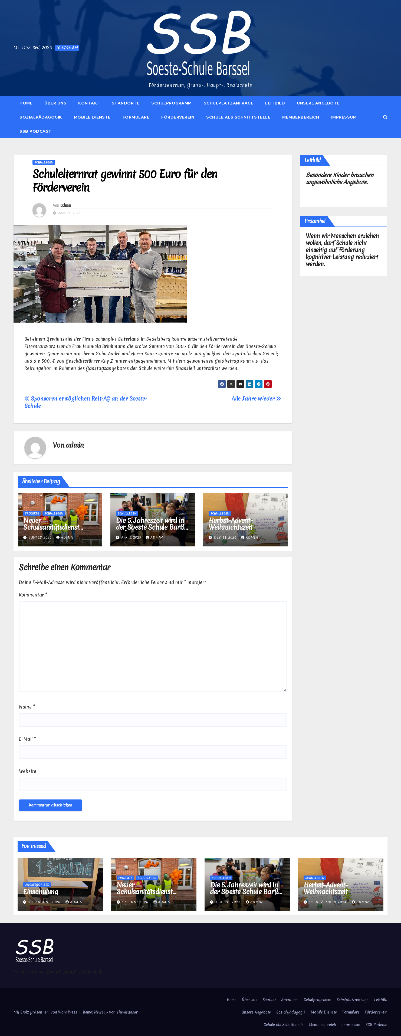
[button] (385, 117)
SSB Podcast (35, 131)
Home (25, 103)
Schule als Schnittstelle (238, 117)
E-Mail (27, 739)
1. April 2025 (228, 902)
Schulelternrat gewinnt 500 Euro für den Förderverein (124, 181)
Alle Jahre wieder (256, 398)
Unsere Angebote (318, 103)
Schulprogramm (171, 103)
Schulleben (43, 162)
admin (65, 205)
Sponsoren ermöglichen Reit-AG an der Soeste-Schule (85, 402)
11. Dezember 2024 (328, 902)
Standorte (126, 103)
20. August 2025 (45, 902)
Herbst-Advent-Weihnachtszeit (231, 524)
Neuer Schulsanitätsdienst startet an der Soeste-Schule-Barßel (55, 530)
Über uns (55, 103)
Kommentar (33, 595)
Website (27, 771)
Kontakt (89, 103)
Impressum (344, 117)
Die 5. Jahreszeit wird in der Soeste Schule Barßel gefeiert (152, 527)
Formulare (136, 117)
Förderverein (177, 117)
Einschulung (40, 891)
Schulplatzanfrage (229, 103)
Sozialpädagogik (40, 117)
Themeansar (127, 1012)
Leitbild (275, 103)
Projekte (32, 513)
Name (27, 707)
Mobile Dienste (92, 117)
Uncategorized (37, 885)
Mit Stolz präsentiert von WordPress (46, 1012)
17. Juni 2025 (136, 902)
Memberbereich (300, 117)
